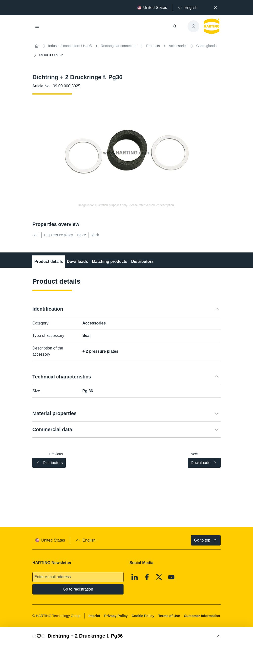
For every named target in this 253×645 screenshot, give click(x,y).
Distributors (142, 261)
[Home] (36, 46)
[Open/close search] (175, 26)
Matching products (109, 261)
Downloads (77, 261)
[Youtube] (171, 577)
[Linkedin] (134, 577)
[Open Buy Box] (126, 636)
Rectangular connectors (119, 46)
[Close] (215, 7)
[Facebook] (147, 577)
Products (153, 46)
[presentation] (187, 7)
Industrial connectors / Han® (70, 46)
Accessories (178, 46)
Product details (48, 261)
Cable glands (206, 46)
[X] (159, 577)
